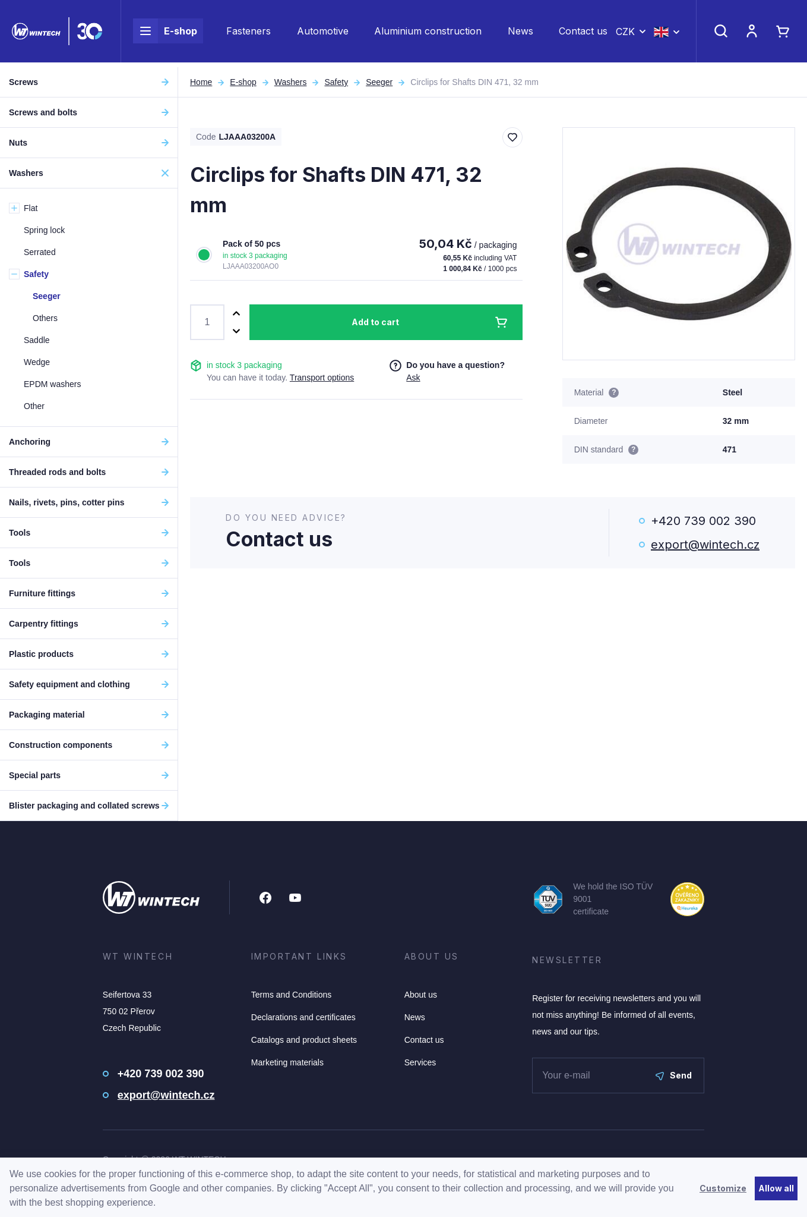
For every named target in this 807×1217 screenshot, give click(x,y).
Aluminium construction (428, 33)
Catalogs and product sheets (304, 1040)
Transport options (322, 377)
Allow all (776, 1188)
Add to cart (375, 322)
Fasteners (248, 33)
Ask (413, 377)
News (520, 33)
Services (420, 1062)
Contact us (583, 33)
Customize (723, 1188)
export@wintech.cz (705, 544)
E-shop (165, 33)
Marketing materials (287, 1062)
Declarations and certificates (303, 1017)
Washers (290, 82)
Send (674, 1075)
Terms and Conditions (291, 994)
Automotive (323, 33)
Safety (336, 82)
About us (420, 994)
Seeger (379, 82)
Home (201, 82)
